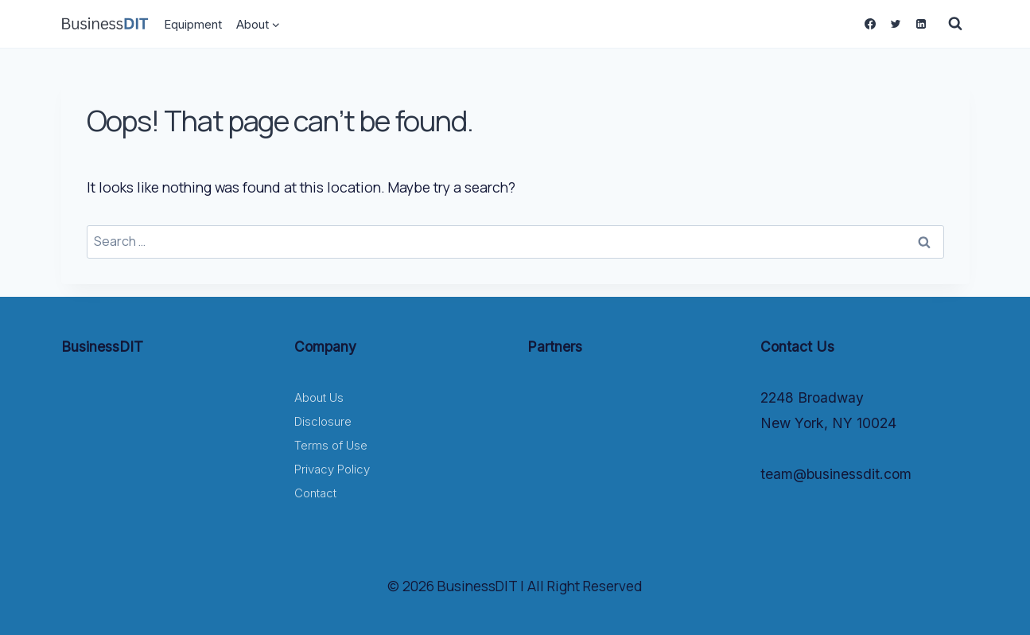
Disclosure (323, 421)
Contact (315, 493)
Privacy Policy (332, 469)
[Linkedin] (921, 24)
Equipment (193, 24)
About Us (319, 397)
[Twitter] (895, 24)
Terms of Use (330, 445)
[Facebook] (870, 24)
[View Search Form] (955, 24)
